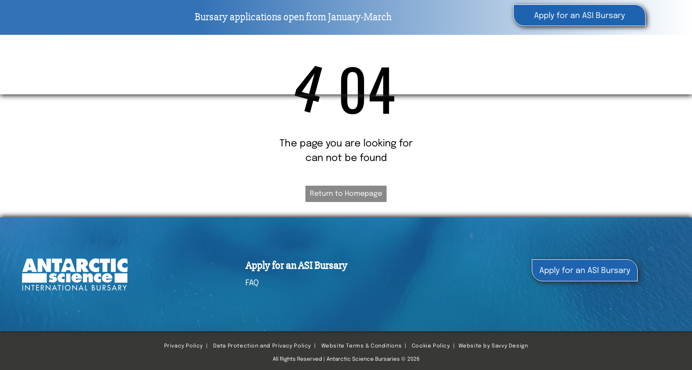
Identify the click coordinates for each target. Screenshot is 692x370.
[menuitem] (422, 62)
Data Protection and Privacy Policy (262, 346)
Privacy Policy (183, 346)
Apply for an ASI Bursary (296, 265)
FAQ (252, 283)
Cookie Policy (431, 346)
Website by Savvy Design (493, 346)
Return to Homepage (346, 194)
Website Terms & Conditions (361, 346)
